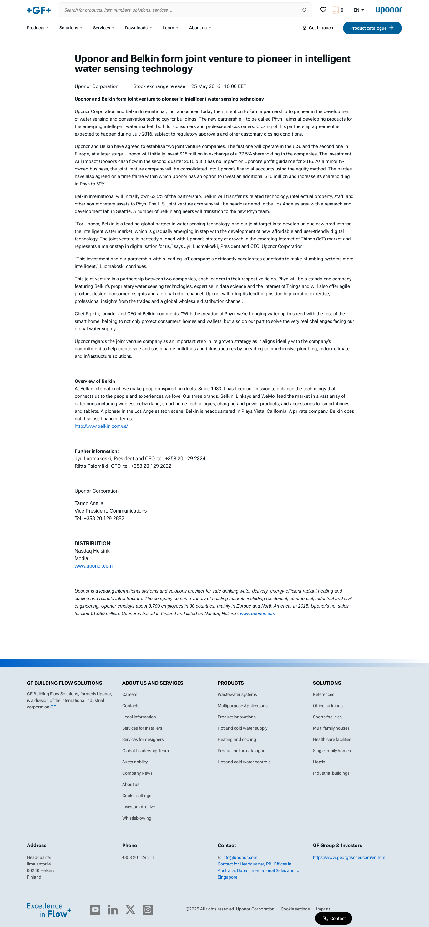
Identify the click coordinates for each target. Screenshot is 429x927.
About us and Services (152, 683)
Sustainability (135, 761)
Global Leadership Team (145, 750)
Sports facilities (327, 716)
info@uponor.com (239, 857)
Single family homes (332, 750)
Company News (137, 773)
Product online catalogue (241, 750)
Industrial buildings (331, 773)
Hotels (319, 761)
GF (53, 706)
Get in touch (317, 28)
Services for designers (143, 739)
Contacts (130, 705)
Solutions (71, 27)
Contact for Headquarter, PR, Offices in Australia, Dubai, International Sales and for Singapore (259, 870)
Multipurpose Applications (243, 705)
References (323, 694)
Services (103, 27)
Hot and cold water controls (244, 761)
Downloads (138, 27)
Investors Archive (138, 806)
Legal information (139, 716)
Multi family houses (331, 728)
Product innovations (237, 716)
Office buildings (328, 705)
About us (200, 27)
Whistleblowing (136, 818)
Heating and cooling (237, 739)
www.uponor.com (94, 566)
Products (38, 27)
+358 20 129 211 (138, 857)
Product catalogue (373, 27)
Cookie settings (136, 795)
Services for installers (142, 728)
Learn (171, 27)
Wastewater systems (237, 694)
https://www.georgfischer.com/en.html (349, 857)
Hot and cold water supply (242, 728)
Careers (129, 694)
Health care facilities (332, 739)
